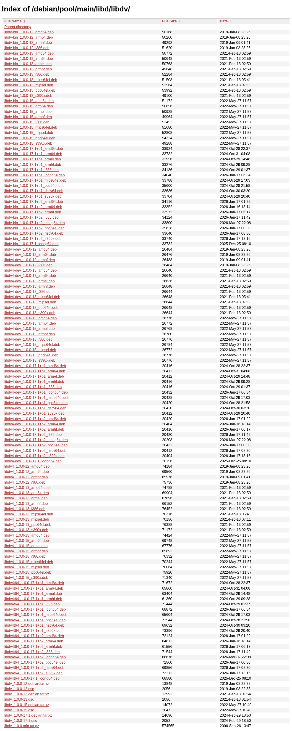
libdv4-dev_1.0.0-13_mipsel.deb (30, 302)
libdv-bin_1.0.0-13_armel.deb (28, 64)
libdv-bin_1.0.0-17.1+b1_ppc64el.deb (34, 186)
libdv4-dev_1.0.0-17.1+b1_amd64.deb (35, 366)
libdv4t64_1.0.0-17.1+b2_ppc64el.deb (34, 662)
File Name (13, 21)
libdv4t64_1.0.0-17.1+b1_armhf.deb (33, 599)
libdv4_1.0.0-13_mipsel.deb (26, 519)
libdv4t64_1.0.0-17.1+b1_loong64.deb (35, 609)
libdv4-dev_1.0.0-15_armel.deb (29, 329)
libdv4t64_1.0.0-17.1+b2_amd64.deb (34, 636)
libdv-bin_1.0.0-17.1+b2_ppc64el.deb (34, 228)
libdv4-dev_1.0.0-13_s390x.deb (29, 313)
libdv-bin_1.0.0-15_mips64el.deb (30, 127)
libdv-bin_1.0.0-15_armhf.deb (28, 117)
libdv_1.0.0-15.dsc (19, 710)
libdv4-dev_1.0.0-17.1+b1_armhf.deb (34, 382)
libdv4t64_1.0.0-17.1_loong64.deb (32, 678)
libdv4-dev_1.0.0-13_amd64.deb (30, 270)
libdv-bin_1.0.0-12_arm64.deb (28, 37)
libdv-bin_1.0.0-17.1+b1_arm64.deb (33, 154)
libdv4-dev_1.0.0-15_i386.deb (28, 339)
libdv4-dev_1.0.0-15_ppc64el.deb (31, 355)
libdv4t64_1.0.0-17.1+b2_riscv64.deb (34, 668)
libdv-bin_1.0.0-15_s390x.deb (28, 143)
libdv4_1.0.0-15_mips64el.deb (28, 562)
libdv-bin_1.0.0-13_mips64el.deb (30, 80)
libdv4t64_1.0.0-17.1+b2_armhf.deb (33, 647)
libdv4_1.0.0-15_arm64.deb (26, 541)
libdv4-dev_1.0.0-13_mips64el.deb (32, 297)
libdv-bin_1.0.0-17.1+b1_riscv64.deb (33, 191)
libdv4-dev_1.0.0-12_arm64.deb (30, 255)
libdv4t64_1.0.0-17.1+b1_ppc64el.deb (34, 620)
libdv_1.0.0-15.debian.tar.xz (26, 705)
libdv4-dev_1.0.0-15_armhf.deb (29, 334)
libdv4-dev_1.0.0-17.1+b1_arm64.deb (34, 371)
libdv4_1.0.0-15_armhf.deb (26, 551)
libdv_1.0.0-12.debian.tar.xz (26, 684)
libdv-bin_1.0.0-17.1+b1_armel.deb (32, 159)
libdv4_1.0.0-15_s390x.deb (26, 578)
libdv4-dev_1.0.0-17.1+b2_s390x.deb (34, 456)
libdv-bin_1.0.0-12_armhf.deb (28, 43)
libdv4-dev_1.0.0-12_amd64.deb (30, 249)
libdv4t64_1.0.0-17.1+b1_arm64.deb (33, 588)
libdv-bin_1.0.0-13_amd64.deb (29, 53)
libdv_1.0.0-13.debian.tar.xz (26, 694)
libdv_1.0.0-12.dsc (19, 689)
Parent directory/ (17, 27)
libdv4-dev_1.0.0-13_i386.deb (28, 292)
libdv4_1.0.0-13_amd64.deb (27, 488)
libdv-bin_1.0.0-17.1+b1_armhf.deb (32, 165)
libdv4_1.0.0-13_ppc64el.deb (27, 525)
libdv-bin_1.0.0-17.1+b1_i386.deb (31, 170)
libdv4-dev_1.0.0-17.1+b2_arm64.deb (34, 424)
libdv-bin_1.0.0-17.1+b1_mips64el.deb (35, 180)
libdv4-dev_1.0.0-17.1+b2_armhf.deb (34, 429)
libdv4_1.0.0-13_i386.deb (24, 509)
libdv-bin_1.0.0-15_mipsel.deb (28, 133)
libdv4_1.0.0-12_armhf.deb (26, 477)
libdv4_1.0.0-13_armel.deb (25, 498)
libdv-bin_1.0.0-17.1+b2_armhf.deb (32, 212)
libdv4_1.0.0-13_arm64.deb (26, 493)
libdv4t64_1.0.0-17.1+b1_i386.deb (32, 604)
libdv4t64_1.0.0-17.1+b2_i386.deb (32, 652)
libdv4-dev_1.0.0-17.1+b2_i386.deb (33, 435)
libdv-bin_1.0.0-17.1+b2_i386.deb (31, 217)
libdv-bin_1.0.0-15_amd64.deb (29, 101)
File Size (169, 21)
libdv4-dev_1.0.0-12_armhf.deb (29, 260)
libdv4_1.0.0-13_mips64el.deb (28, 514)
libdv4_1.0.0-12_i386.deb (24, 482)
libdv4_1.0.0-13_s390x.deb (26, 530)
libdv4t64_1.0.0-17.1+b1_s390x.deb (33, 631)
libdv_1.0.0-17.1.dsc (20, 721)
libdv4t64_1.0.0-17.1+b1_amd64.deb (34, 583)
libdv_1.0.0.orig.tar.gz (21, 726)
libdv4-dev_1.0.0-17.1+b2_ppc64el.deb (36, 445)
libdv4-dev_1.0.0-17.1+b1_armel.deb (34, 376)
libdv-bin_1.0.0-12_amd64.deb (29, 32)
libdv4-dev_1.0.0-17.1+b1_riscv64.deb (35, 408)
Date (224, 21)
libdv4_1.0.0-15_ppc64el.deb (27, 572)
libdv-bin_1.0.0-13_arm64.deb (28, 59)
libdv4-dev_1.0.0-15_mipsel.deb (30, 350)
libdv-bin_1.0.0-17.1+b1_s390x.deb (32, 196)
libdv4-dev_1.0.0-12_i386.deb (28, 265)
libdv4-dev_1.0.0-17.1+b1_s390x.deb (34, 413)
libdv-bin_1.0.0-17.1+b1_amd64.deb (33, 149)
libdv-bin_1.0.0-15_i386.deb (26, 122)
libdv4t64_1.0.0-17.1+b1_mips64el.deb (35, 615)
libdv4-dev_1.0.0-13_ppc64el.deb (31, 308)
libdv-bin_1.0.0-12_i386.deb (26, 48)
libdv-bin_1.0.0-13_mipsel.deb (28, 85)
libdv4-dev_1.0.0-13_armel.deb (29, 281)
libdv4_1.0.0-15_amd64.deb (27, 535)
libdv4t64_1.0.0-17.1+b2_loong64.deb (35, 657)
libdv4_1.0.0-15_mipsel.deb (26, 567)
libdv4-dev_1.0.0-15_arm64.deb (30, 323)
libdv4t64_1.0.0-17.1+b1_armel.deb (33, 594)
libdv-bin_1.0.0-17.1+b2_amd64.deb (33, 202)
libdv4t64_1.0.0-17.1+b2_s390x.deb (33, 673)
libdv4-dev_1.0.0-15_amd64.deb (30, 318)
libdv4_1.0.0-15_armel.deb (25, 546)
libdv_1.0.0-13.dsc (19, 699)
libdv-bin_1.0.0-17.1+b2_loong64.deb (34, 223)
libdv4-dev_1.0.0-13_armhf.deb (29, 286)
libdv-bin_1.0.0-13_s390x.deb (28, 96)
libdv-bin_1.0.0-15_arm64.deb (28, 106)
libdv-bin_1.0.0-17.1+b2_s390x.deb (32, 239)
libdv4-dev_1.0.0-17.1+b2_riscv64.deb (35, 451)
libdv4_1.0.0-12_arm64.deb (26, 472)
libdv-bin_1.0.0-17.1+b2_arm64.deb (33, 207)
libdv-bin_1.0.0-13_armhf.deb (28, 69)
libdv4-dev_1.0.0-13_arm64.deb (30, 276)
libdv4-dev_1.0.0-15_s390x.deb (29, 360)
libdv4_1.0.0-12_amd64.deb (27, 466)
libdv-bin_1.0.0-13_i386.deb (26, 74)
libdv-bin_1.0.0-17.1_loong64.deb (31, 244)
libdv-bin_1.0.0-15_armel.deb (28, 112)
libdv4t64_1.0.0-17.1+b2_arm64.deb (33, 641)
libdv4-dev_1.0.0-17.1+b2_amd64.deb (35, 419)
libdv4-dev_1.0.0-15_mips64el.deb (32, 345)
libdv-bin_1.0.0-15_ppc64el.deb (29, 138)
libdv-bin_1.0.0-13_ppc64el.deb (29, 90)
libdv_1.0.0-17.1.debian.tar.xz (28, 715)
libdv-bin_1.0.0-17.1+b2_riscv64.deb (33, 233)
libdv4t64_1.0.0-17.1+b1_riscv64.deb (34, 625)
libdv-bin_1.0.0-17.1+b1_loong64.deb (34, 175)
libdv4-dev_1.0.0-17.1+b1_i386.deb (33, 387)
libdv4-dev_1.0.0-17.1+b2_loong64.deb (36, 440)
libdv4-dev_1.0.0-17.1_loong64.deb (33, 461)
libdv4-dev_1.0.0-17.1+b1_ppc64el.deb (36, 403)
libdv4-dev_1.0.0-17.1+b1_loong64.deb (36, 392)
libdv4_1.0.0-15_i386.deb (24, 556)
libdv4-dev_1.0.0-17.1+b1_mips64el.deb (36, 398)
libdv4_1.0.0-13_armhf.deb (26, 504)
